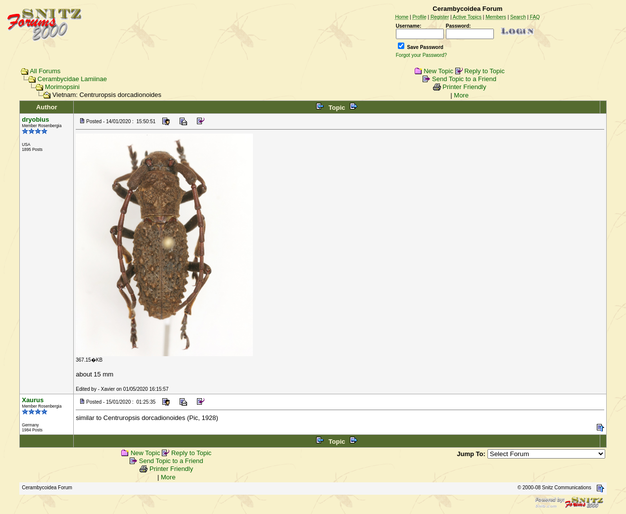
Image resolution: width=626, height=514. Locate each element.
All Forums (45, 71)
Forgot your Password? (421, 55)
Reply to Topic (484, 71)
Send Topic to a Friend (464, 79)
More (461, 95)
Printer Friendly (464, 87)
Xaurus (33, 400)
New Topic (438, 71)
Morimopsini (62, 87)
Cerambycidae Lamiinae (72, 79)
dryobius (35, 119)
